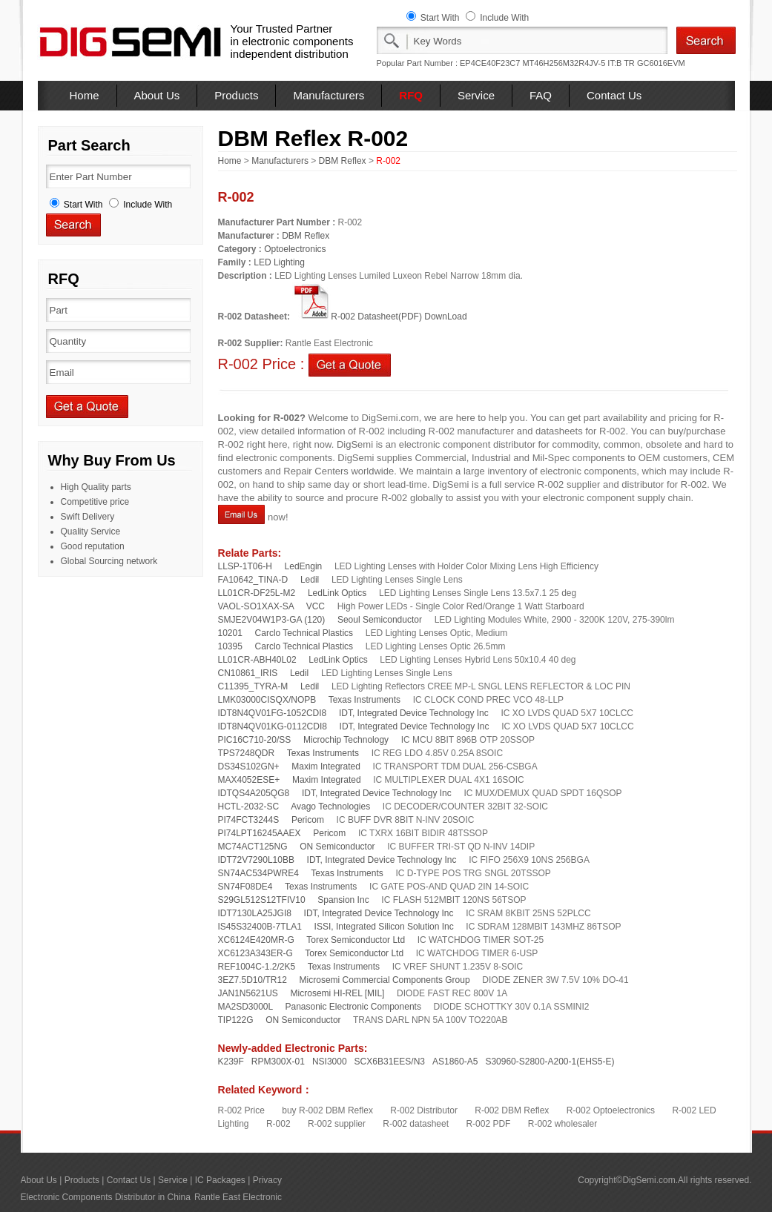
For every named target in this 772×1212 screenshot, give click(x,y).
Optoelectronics (295, 249)
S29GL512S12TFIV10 (262, 900)
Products (236, 95)
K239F (231, 1061)
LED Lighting (279, 262)
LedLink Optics (337, 593)
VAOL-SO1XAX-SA (256, 606)
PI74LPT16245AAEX (259, 833)
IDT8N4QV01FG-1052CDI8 (272, 713)
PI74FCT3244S (249, 820)
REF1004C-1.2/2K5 (257, 966)
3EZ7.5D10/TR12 (252, 980)
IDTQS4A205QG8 (254, 793)
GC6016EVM (661, 63)
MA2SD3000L (245, 1006)
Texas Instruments (364, 700)
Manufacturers (328, 95)
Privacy (267, 1180)
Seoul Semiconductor (379, 620)
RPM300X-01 (278, 1061)
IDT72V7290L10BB (256, 860)
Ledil (309, 579)
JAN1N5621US (248, 993)
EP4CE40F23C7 (490, 63)
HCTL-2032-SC (249, 806)
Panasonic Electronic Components (352, 1006)
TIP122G (236, 1020)
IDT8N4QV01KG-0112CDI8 (272, 726)
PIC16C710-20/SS (254, 740)
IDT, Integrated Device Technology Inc (414, 713)
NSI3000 (329, 1061)
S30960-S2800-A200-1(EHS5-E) (549, 1061)
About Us (157, 95)
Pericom (307, 820)
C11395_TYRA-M (253, 686)
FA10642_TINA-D (253, 579)
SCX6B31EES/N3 (389, 1061)
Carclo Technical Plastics (304, 633)
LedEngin (304, 566)
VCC (315, 606)
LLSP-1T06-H (245, 566)
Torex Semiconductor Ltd (355, 940)
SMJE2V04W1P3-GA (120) (272, 620)
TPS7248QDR (246, 753)
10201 (230, 633)
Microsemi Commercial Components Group (385, 980)
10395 (230, 646)
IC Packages (220, 1180)
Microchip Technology (346, 740)
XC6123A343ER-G (255, 953)
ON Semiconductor (337, 846)
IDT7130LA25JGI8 (254, 913)
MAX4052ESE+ (249, 780)
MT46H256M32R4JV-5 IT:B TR (578, 63)
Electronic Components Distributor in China (106, 1197)
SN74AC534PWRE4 (258, 873)
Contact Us (614, 95)
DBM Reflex (342, 161)
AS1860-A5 (455, 1061)
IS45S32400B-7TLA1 (260, 926)
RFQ (411, 95)
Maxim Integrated (325, 766)
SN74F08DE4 (245, 886)
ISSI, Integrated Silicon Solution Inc (384, 926)
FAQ (540, 95)
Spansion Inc (343, 900)
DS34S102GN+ (249, 766)
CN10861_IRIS (248, 673)
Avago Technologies (330, 806)
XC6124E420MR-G (256, 940)
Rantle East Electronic (238, 1197)
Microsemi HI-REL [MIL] (338, 993)
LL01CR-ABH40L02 (257, 660)
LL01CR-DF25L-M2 (257, 593)
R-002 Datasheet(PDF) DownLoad (379, 316)
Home (84, 95)
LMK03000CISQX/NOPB (267, 700)
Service (476, 95)
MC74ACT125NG (253, 846)
